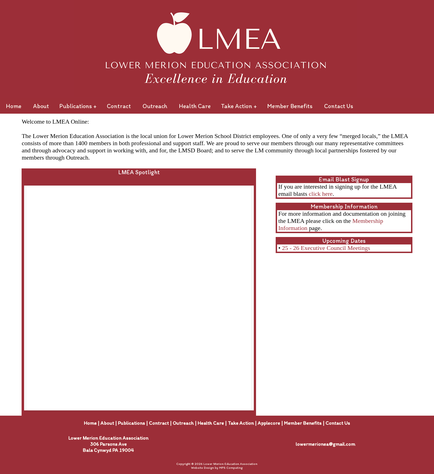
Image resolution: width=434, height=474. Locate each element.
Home (13, 106)
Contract (119, 106)
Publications (131, 423)
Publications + (78, 106)
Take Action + (239, 106)
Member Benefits (289, 106)
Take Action (241, 423)
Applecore (269, 423)
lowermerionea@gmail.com (325, 444)
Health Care (195, 106)
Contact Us (338, 106)
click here (321, 193)
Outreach (155, 106)
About (41, 106)
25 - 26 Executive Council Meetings (326, 247)
